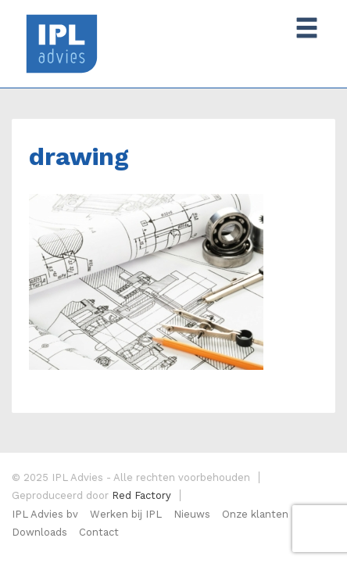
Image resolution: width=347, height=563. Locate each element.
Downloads (39, 532)
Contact (99, 532)
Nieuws (192, 514)
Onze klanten (255, 514)
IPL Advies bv (45, 514)
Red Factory (141, 495)
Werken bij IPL (126, 514)
